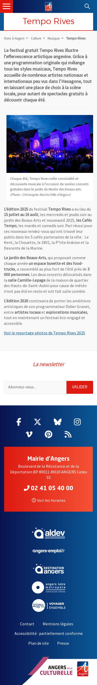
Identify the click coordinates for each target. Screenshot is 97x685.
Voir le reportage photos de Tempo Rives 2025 (44, 332)
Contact (27, 623)
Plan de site (38, 643)
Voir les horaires (48, 500)
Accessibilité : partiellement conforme (48, 633)
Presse (63, 643)
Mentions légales (58, 623)
